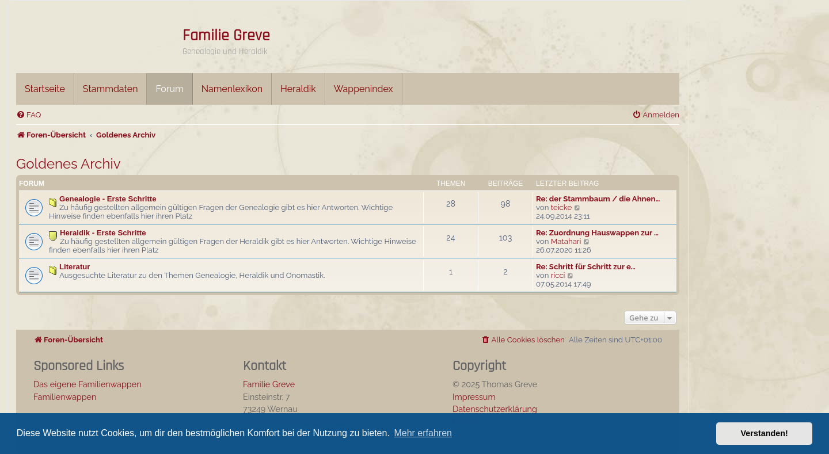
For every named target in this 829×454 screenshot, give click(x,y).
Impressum (474, 397)
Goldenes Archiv (68, 163)
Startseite (45, 88)
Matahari (566, 241)
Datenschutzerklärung (494, 409)
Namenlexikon (232, 88)
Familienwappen (64, 397)
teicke (561, 207)
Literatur (74, 266)
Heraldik (298, 88)
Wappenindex (363, 88)
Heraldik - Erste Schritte (103, 232)
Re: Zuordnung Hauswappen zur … (597, 232)
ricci (558, 275)
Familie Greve (226, 35)
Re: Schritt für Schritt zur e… (586, 266)
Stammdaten (110, 88)
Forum (169, 88)
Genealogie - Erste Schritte (108, 198)
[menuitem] (28, 114)
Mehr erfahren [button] (423, 433)
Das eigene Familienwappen (87, 384)
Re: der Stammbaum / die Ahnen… (598, 198)
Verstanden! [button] (764, 433)
